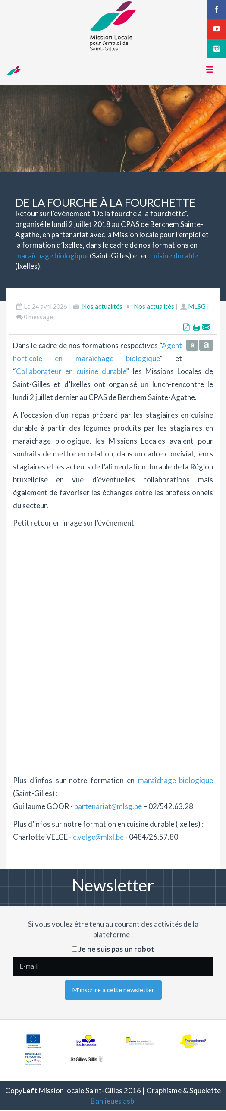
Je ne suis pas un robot (113, 949)
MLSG (197, 306)
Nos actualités (102, 306)
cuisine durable (174, 255)
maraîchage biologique (51, 255)
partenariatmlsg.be (108, 806)
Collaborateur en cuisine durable (71, 371)
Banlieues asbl (113, 1100)
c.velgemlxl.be (98, 836)
